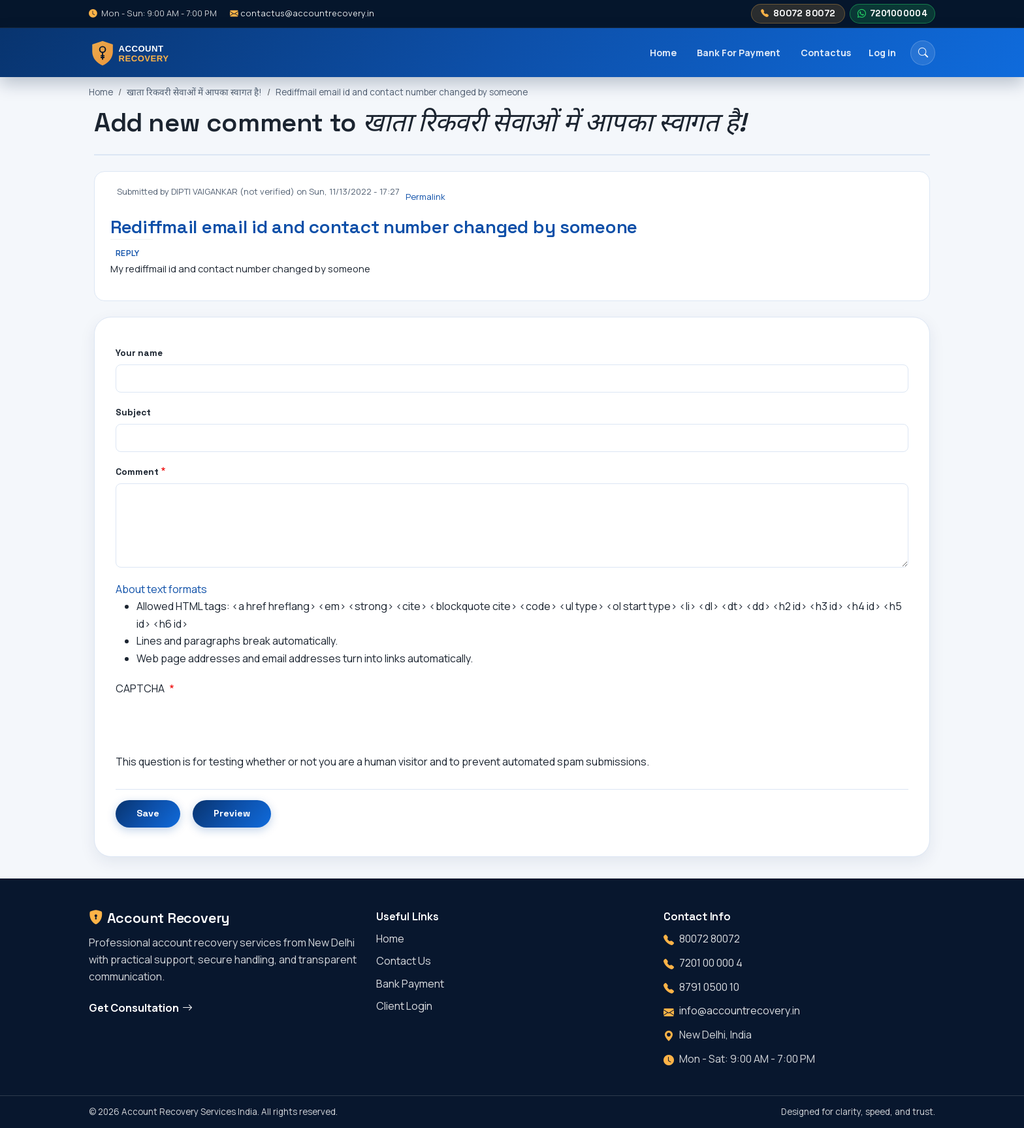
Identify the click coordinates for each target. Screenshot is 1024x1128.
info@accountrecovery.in (739, 1010)
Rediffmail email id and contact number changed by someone (402, 92)
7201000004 (892, 14)
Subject (133, 412)
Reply (128, 253)
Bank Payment (410, 983)
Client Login (404, 1006)
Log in (882, 52)
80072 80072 (798, 13)
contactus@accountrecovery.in (302, 13)
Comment (137, 471)
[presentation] (215, 727)
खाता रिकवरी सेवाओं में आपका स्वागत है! (194, 92)
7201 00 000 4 (711, 963)
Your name (139, 353)
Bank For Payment (738, 52)
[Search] (922, 52)
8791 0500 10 (709, 987)
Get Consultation (141, 1007)
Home (663, 52)
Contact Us (403, 961)
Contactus (826, 52)
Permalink (425, 196)
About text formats (161, 589)
